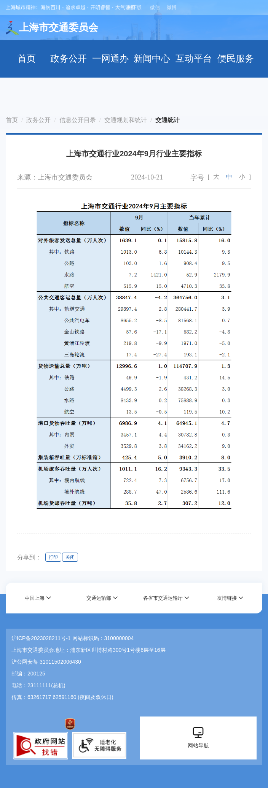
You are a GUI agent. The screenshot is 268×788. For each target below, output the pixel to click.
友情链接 (227, 598)
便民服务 (235, 59)
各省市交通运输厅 (163, 598)
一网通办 (110, 59)
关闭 (70, 557)
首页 (27, 59)
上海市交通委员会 (52, 28)
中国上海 (35, 598)
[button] (38, 598)
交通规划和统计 (125, 120)
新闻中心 (152, 59)
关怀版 (134, 7)
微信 (155, 7)
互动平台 (193, 59)
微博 (172, 7)
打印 (53, 557)
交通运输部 (98, 598)
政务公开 (68, 59)
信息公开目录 (77, 120)
